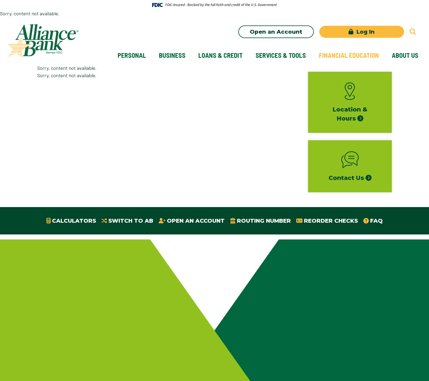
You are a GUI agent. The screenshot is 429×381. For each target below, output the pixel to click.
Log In (365, 31)
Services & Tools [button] (281, 55)
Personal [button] (132, 55)
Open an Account (276, 31)
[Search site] (413, 31)
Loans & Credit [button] (220, 55)
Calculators (74, 220)
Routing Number (264, 220)
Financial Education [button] (349, 55)
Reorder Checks (331, 220)
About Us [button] (405, 55)
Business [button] (172, 55)
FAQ (376, 220)
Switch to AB (130, 220)
